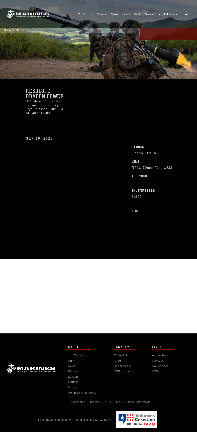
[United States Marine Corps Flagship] (28, 14)
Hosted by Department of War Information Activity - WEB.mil (73, 419)
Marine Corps (31, 372)
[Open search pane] (186, 14)
